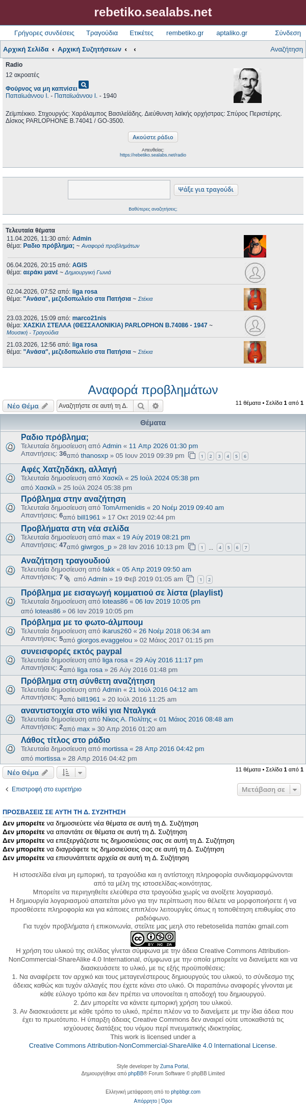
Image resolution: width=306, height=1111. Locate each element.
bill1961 (88, 517)
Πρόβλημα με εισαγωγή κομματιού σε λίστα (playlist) (122, 592)
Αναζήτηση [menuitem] (286, 49)
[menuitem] (145, 1101)
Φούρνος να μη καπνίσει (42, 88)
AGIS (79, 265)
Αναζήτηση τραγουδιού (65, 560)
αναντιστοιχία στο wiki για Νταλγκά (88, 710)
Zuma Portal (174, 1066)
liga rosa (84, 291)
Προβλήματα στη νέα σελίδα (75, 528)
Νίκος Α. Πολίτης (127, 719)
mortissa (115, 749)
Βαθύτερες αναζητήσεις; (153, 209)
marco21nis (89, 318)
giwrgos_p (96, 547)
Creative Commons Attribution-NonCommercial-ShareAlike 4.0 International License (152, 1045)
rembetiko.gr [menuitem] (184, 33)
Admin (81, 238)
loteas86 (115, 601)
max (109, 537)
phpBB (135, 1073)
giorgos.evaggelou (104, 640)
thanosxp (95, 455)
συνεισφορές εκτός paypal (71, 651)
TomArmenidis (124, 507)
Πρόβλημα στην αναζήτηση (73, 499)
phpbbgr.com (185, 1092)
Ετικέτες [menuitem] (142, 33)
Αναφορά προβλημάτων (153, 390)
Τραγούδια (102, 33)
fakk (109, 569)
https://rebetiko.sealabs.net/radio (153, 155)
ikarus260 (117, 631)
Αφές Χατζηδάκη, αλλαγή (69, 469)
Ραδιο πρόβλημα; (55, 437)
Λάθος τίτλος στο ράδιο (65, 740)
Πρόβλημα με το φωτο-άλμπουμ (82, 622)
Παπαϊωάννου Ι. (27, 95)
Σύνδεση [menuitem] (288, 33)
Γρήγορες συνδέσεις (44, 33)
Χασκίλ (113, 478)
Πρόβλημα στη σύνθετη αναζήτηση (88, 681)
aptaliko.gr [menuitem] (231, 33)
